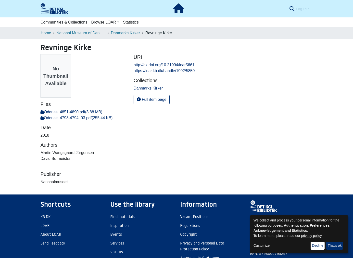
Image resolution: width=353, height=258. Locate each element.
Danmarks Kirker (125, 33)
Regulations (190, 225)
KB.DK (45, 216)
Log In (301, 9)
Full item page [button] (151, 99)
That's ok (334, 245)
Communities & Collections (63, 22)
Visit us (116, 251)
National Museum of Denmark (80, 33)
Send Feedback (52, 243)
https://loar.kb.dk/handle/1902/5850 (164, 71)
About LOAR (50, 234)
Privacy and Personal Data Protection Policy (202, 246)
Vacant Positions (194, 216)
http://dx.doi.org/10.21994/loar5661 (164, 65)
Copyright (188, 234)
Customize (261, 245)
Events (116, 234)
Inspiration (119, 225)
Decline (317, 245)
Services (117, 243)
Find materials (122, 216)
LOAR (45, 225)
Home (46, 33)
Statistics (131, 22)
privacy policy (311, 236)
